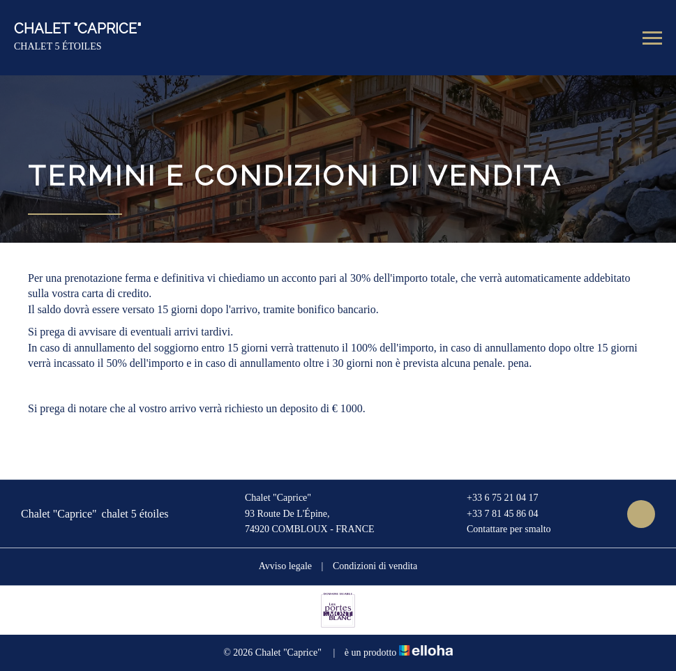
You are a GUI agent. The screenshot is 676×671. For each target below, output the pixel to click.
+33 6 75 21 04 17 (494, 498)
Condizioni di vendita (375, 566)
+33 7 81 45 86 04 (494, 514)
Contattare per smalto (501, 529)
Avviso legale (285, 566)
